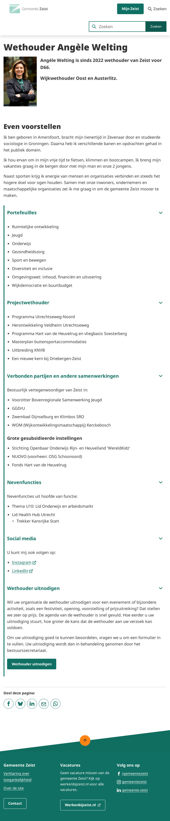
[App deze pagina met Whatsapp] (55, 704)
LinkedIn (22, 570)
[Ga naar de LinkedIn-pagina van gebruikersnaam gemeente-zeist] (132, 789)
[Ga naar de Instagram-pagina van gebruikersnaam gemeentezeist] (132, 781)
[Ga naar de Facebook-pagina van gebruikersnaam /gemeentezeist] (132, 773)
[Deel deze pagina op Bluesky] (20, 704)
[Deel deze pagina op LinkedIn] (32, 704)
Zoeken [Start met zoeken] (156, 26)
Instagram (24, 562)
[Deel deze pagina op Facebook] (9, 704)
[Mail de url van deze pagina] (44, 704)
